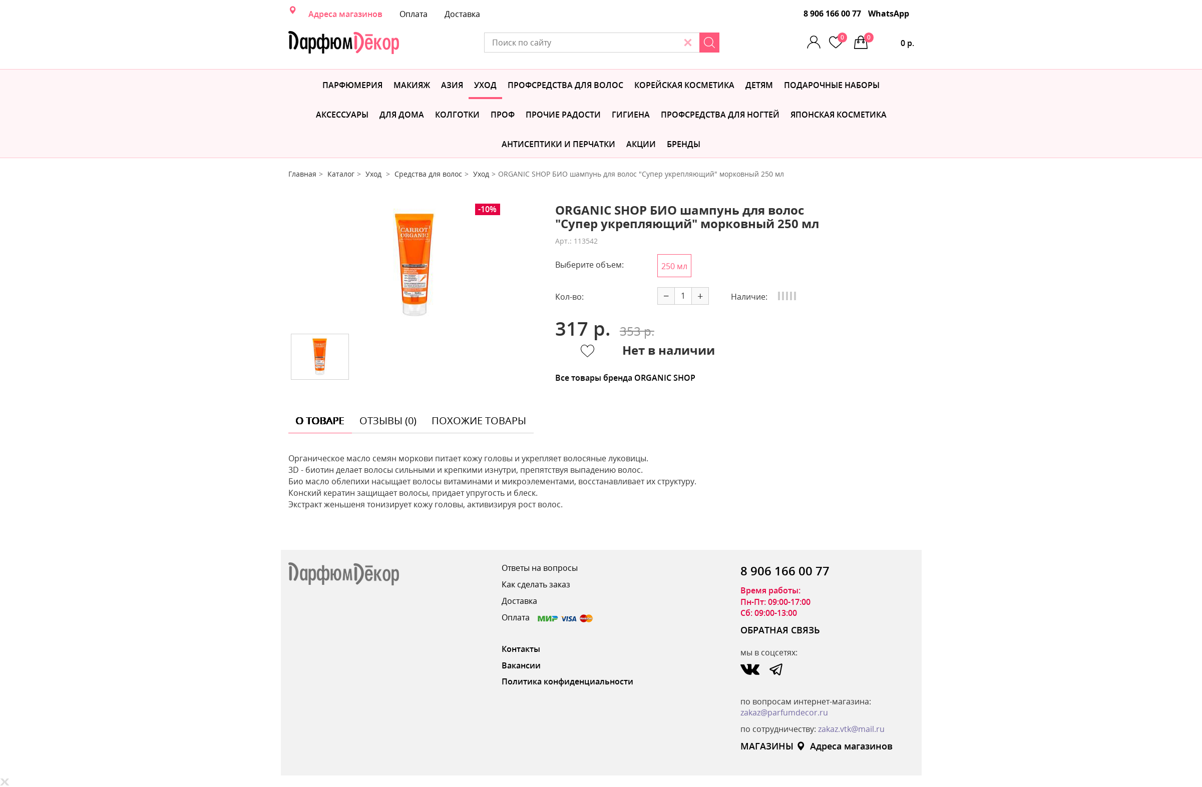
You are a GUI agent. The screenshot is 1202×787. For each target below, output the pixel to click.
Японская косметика (838, 114)
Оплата (413, 14)
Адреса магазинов (345, 14)
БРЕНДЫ (683, 144)
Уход (485, 85)
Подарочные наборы (832, 85)
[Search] (709, 43)
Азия (452, 85)
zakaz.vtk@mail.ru (851, 728)
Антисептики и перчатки (558, 144)
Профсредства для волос (565, 85)
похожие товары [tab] (479, 420)
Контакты (521, 648)
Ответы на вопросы (540, 567)
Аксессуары (342, 114)
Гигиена (631, 114)
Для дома (401, 114)
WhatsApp (888, 13)
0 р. (889, 41)
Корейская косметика (684, 85)
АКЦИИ (641, 144)
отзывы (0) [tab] (388, 420)
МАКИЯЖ (411, 85)
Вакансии (521, 665)
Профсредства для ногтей (720, 114)
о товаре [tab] (320, 420)
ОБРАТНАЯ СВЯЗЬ (780, 630)
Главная (302, 174)
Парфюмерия (352, 85)
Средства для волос (428, 174)
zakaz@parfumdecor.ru (784, 712)
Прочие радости (563, 114)
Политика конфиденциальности (567, 681)
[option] (414, 265)
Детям (759, 85)
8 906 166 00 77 (832, 13)
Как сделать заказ (536, 584)
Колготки (457, 114)
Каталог (340, 174)
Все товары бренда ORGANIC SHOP (625, 377)
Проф (503, 114)
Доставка (462, 14)
